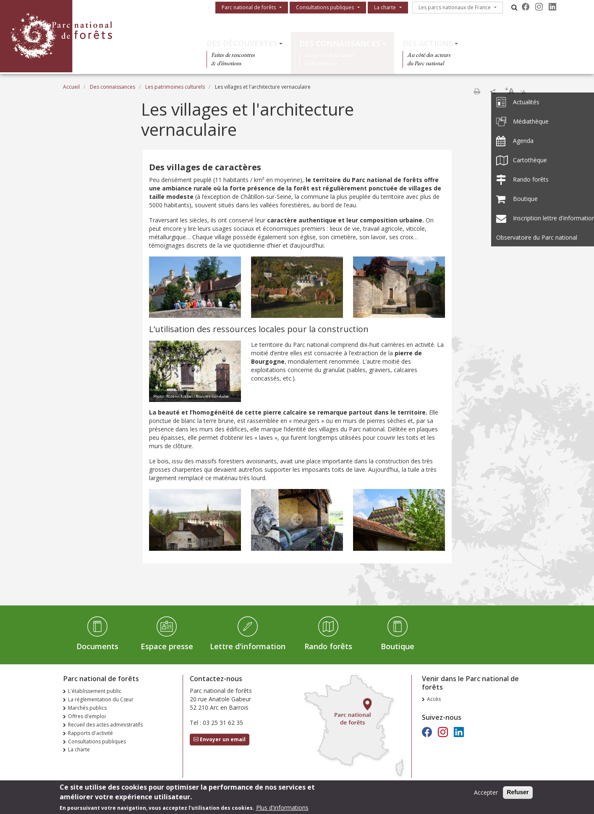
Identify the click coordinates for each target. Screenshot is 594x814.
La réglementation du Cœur (100, 699)
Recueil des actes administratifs (105, 724)
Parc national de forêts (249, 7)
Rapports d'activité (90, 733)
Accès (434, 699)
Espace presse (167, 646)
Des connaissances (339, 43)
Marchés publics (87, 707)
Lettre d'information (247, 646)
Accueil (71, 86)
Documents (97, 646)
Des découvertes (242, 43)
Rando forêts (328, 646)
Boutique (397, 646)
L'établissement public (94, 691)
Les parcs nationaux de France (455, 7)
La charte (385, 7)
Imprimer (477, 91)
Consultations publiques (325, 7)
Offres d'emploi (87, 716)
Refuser (518, 794)
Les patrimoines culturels (175, 86)
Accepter (486, 794)
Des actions (428, 43)
